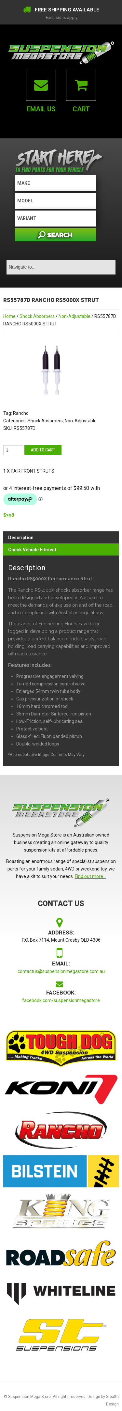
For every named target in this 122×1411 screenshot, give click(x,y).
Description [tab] (21, 537)
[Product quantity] (13, 450)
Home (9, 316)
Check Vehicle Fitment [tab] (32, 549)
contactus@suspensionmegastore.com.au (61, 971)
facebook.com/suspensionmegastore (61, 1000)
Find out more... (90, 876)
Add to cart (43, 450)
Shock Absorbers (37, 316)
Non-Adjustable (74, 316)
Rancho (21, 413)
